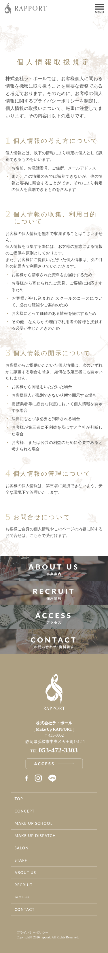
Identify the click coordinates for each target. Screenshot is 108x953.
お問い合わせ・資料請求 (54, 641)
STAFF (21, 860)
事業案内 (54, 568)
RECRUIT (24, 885)
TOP (19, 798)
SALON (22, 848)
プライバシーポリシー (32, 932)
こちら (36, 535)
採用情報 (54, 593)
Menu (99, 8)
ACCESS (22, 897)
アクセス (54, 617)
